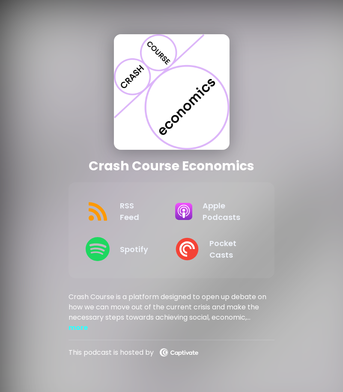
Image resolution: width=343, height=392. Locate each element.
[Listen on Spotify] (123, 249)
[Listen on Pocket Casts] (213, 249)
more (78, 328)
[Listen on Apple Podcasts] (213, 211)
